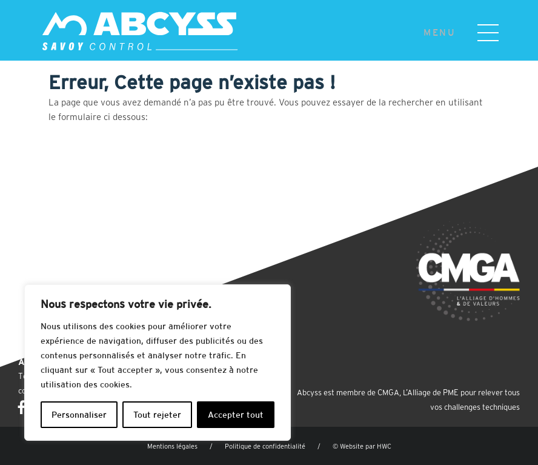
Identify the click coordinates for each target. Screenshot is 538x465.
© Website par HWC (362, 446)
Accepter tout (236, 415)
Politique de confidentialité (265, 446)
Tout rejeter (157, 415)
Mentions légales (172, 446)
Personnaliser (79, 415)
